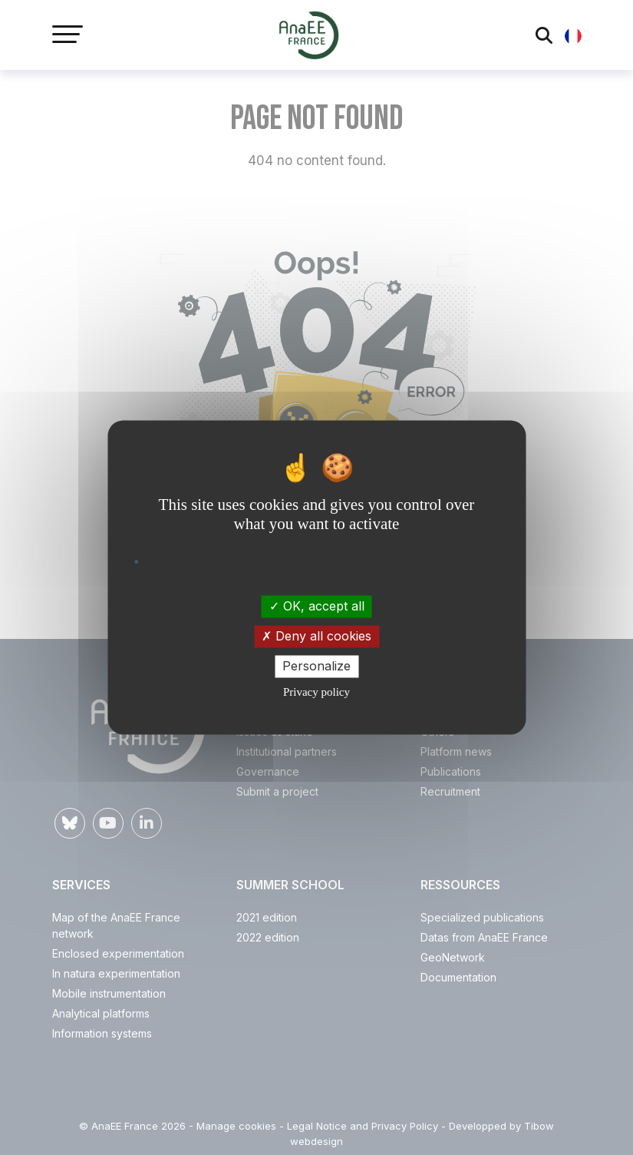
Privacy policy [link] (316, 693)
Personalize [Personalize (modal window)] (316, 665)
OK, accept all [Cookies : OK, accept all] (316, 606)
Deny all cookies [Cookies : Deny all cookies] (316, 636)
